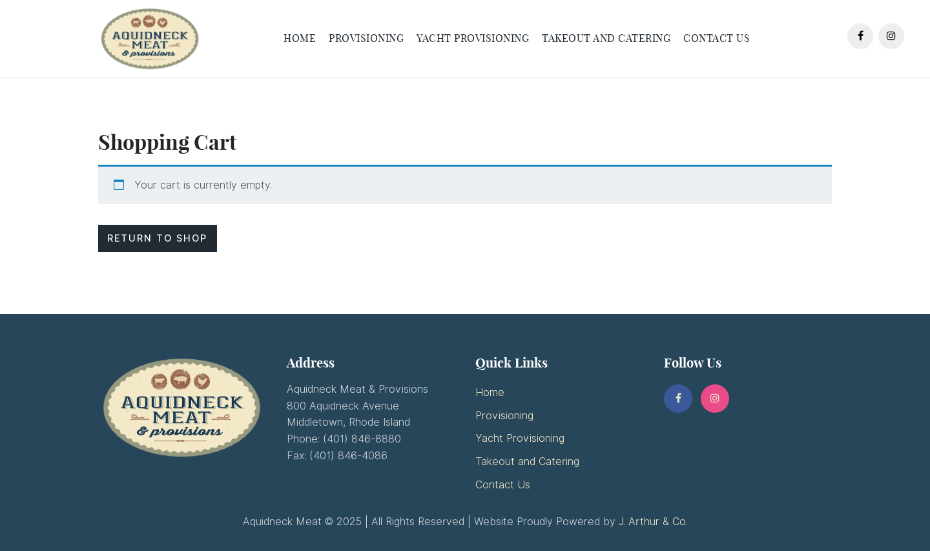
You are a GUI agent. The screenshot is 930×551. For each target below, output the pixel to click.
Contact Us (502, 485)
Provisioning (504, 416)
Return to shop (157, 238)
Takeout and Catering (527, 461)
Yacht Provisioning (519, 438)
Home (489, 392)
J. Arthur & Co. (653, 521)
